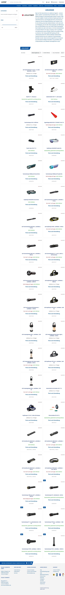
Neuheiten (24, 5)
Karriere (16, 573)
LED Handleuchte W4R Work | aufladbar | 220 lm (31, 441)
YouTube (42, 580)
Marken (30, 5)
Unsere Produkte (30, 570)
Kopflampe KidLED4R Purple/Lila (54, 148)
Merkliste (61, 2)
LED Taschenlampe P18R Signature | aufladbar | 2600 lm (31, 281)
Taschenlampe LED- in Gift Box (31, 122)
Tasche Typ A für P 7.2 (31, 148)
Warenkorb (54, 2)
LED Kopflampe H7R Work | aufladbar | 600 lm (54, 308)
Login (48, 2)
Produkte (19, 5)
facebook (42, 577)
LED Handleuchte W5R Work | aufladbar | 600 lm (54, 441)
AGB (41, 573)
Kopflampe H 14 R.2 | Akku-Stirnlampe (31, 415)
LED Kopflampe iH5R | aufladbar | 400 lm (54, 226)
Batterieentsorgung (44, 574)
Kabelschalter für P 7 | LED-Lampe (54, 96)
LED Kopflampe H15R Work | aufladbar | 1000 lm (54, 281)
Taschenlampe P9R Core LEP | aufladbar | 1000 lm (31, 495)
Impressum (42, 583)
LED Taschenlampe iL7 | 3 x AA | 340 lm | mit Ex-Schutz (54, 254)
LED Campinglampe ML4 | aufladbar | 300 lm (31, 335)
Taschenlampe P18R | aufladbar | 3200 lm (31, 549)
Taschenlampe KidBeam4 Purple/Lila (54, 174)
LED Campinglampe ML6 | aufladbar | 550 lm (31, 389)
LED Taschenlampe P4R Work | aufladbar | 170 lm (31, 227)
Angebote (35, 5)
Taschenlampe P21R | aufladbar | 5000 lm (54, 549)
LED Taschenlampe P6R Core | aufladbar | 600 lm (31, 254)
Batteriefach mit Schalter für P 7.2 (54, 388)
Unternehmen (17, 570)
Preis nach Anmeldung (31, 76)
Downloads (60, 5)
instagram (42, 579)
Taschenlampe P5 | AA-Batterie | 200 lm (54, 495)
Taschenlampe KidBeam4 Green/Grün (31, 174)
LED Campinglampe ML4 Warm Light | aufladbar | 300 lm (54, 335)
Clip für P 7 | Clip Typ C (31, 96)
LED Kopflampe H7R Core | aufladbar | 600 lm (54, 362)
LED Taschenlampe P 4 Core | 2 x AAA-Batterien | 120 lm (31, 70)
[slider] (17, 25)
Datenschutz (42, 576)
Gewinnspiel (42, 582)
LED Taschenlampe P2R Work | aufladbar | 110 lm (54, 200)
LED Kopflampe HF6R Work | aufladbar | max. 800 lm (54, 468)
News (55, 5)
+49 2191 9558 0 (56, 570)
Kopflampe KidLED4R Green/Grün (31, 199)
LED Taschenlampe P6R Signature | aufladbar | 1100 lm (31, 308)
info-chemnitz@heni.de (6, 585)
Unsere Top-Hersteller (31, 571)
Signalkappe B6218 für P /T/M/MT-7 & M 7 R (54, 122)
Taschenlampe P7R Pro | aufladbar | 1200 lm (54, 522)
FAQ (41, 570)
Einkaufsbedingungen (44, 571)
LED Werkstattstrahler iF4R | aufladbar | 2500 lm (54, 70)
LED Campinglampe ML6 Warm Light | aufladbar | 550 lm (31, 362)
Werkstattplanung (49, 5)
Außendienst (17, 571)
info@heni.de (56, 571)
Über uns (41, 5)
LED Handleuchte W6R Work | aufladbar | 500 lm (31, 468)
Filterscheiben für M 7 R (54, 415)
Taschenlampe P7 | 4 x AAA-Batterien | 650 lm (31, 522)
